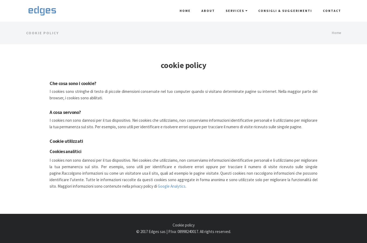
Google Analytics (172, 186)
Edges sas (157, 231)
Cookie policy (184, 225)
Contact (332, 11)
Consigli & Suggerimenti (285, 11)
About (208, 11)
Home (185, 11)
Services (236, 11)
